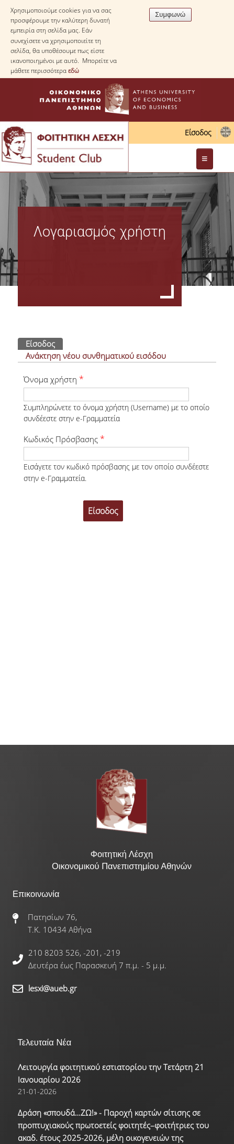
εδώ (73, 70)
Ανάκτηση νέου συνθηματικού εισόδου (96, 355)
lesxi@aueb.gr (52, 988)
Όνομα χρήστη (54, 379)
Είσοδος (198, 132)
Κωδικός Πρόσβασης (64, 439)
